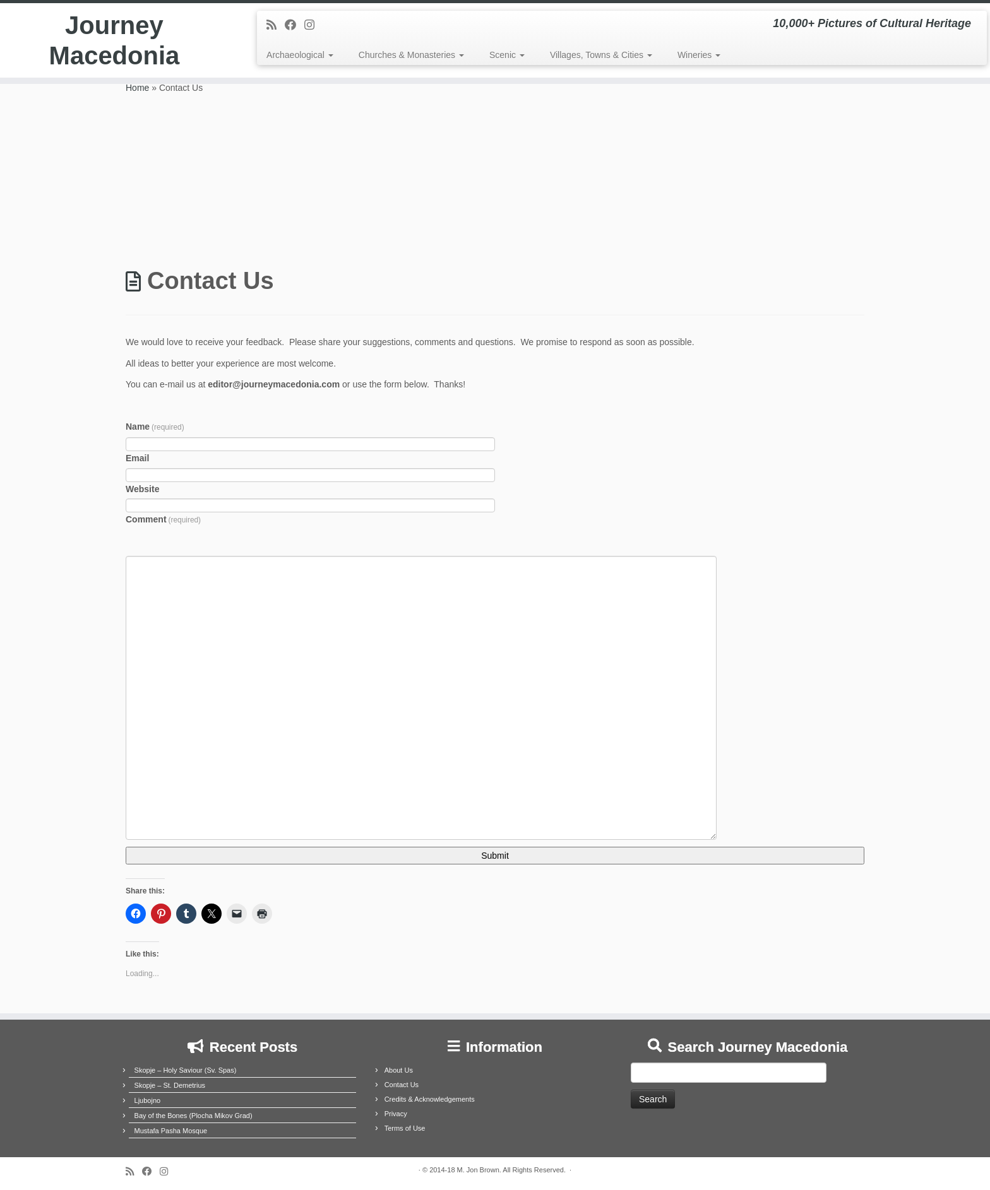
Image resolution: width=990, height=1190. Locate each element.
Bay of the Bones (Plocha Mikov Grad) (193, 1115)
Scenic (507, 55)
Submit (495, 856)
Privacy (396, 1113)
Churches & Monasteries (411, 55)
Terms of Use (405, 1128)
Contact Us (402, 1084)
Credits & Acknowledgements (430, 1099)
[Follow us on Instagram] (313, 25)
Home (137, 88)
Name (155, 426)
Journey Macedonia (114, 40)
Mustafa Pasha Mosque (171, 1130)
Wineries (698, 55)
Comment (163, 519)
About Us (399, 1070)
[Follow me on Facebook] (294, 25)
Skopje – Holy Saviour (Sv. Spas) (185, 1070)
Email (137, 458)
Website (142, 489)
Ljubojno (147, 1100)
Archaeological (299, 55)
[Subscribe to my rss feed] (275, 25)
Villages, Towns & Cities (601, 55)
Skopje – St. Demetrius (170, 1085)
